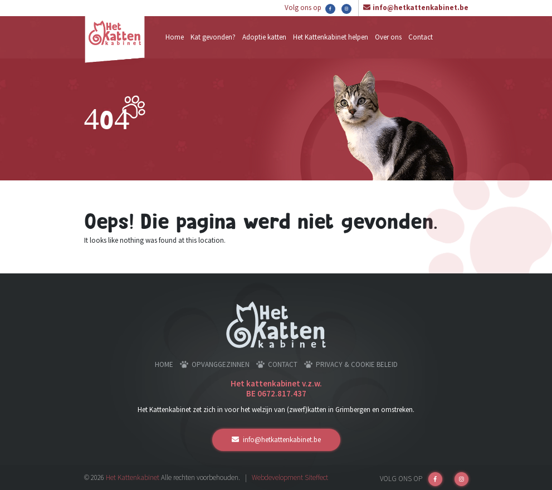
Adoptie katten (264, 37)
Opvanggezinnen (221, 364)
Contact (420, 37)
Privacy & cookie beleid (357, 364)
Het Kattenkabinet (132, 477)
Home (174, 37)
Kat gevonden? (213, 37)
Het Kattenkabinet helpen (330, 37)
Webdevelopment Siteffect (290, 477)
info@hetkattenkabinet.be (420, 7)
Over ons (388, 37)
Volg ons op (310, 8)
